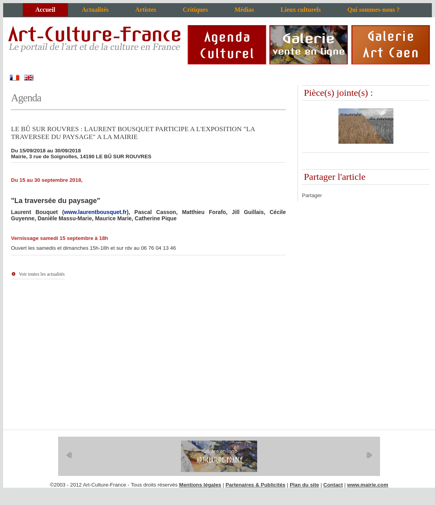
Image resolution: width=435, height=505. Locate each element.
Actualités (95, 9)
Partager (312, 195)
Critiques (195, 9)
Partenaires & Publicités (255, 485)
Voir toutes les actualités (42, 274)
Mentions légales (200, 485)
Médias (244, 9)
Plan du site (304, 485)
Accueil (45, 9)
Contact (333, 485)
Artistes (145, 9)
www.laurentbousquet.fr (95, 212)
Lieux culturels (301, 9)
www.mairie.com (367, 485)
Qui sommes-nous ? (373, 9)
